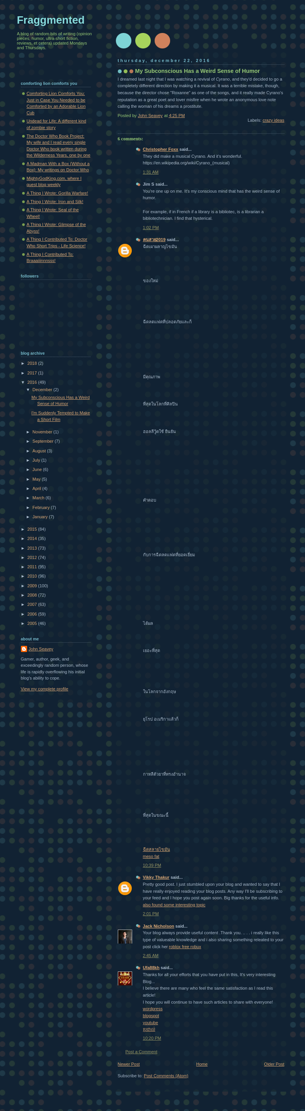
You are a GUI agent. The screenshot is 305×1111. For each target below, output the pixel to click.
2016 (33, 382)
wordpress (153, 1008)
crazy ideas (273, 120)
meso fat (151, 856)
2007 (33, 604)
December (43, 389)
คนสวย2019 (154, 239)
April (37, 488)
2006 (33, 614)
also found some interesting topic (174, 904)
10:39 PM (152, 865)
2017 (33, 373)
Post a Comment (141, 1051)
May (37, 479)
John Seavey (41, 649)
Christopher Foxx (160, 149)
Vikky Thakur (156, 877)
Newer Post (129, 1064)
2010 (33, 576)
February (42, 507)
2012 (33, 557)
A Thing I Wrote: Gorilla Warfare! (57, 193)
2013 (33, 548)
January (41, 516)
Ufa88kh (151, 967)
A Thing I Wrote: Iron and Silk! (55, 201)
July (37, 460)
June (38, 469)
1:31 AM (151, 172)
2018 (33, 363)
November (43, 432)
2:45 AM (151, 955)
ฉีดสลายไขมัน (156, 849)
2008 (33, 595)
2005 (33, 623)
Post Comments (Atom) (166, 1075)
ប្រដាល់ (149, 1029)
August (40, 451)
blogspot (151, 1015)
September (44, 441)
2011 (33, 566)
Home (201, 1064)
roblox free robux (185, 946)
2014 (33, 538)
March (39, 497)
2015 (33, 529)
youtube (150, 1022)
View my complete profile (45, 689)
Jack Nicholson (158, 926)
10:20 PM (152, 1038)
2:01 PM (151, 913)
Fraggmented (51, 20)
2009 (33, 585)
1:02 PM (151, 227)
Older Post (274, 1064)
